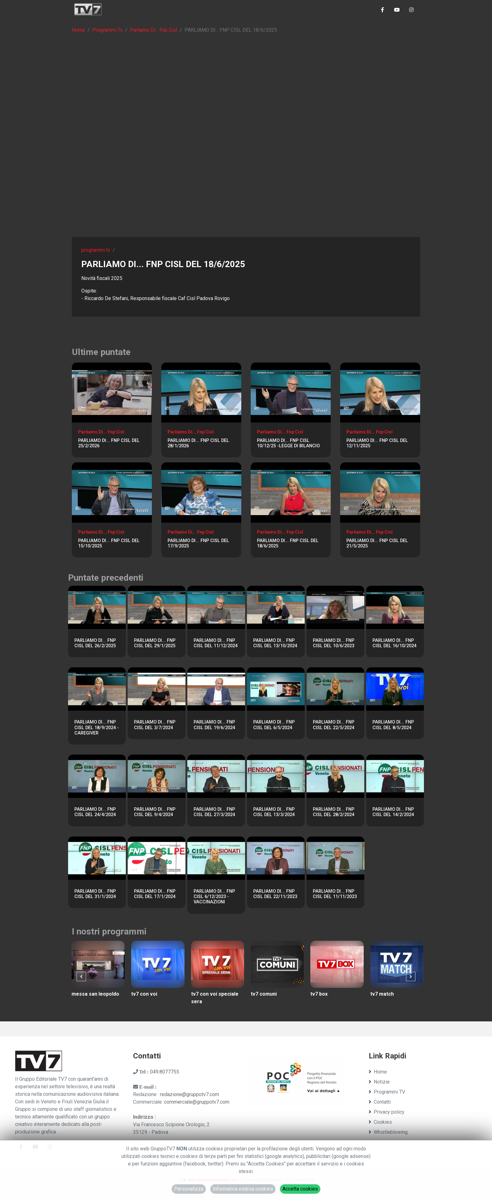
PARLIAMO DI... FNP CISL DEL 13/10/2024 (275, 643)
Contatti (380, 1102)
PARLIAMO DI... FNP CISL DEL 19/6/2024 (214, 724)
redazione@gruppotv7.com (189, 1094)
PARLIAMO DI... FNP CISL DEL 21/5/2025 (377, 543)
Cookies (380, 1122)
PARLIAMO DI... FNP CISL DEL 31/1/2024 (95, 894)
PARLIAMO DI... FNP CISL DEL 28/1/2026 (198, 443)
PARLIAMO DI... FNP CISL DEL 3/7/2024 (154, 724)
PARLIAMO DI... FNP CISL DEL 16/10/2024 (394, 643)
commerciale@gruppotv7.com (196, 1102)
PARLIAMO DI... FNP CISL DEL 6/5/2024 (274, 724)
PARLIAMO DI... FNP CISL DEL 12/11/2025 (377, 443)
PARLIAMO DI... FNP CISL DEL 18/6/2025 (287, 543)
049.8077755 (164, 1072)
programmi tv (95, 250)
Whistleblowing (388, 1132)
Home (78, 30)
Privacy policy (386, 1112)
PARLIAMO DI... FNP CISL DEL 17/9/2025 (198, 543)
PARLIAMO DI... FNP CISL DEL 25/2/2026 (109, 443)
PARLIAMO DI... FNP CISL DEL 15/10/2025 (109, 543)
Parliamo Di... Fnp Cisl (153, 30)
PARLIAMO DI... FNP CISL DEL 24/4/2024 (95, 812)
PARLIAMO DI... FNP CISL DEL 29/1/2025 (154, 643)
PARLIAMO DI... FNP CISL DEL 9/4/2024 (154, 812)
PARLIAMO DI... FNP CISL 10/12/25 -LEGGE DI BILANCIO (288, 443)
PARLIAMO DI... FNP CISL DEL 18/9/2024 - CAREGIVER (96, 727)
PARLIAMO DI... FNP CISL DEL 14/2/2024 (393, 812)
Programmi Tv (107, 30)
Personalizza (188, 1189)
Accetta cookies (300, 1189)
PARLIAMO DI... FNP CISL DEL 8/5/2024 (393, 724)
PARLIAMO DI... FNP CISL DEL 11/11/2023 (335, 894)
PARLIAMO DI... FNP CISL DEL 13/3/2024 (274, 812)
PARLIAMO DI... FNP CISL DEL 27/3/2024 (214, 812)
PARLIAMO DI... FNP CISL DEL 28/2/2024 (333, 812)
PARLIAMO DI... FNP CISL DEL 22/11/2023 (275, 894)
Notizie (379, 1082)
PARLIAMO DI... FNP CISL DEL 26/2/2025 (95, 643)
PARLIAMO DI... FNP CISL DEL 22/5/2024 (333, 724)
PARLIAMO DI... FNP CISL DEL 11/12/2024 (216, 643)
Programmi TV (387, 1092)
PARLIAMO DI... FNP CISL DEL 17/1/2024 (154, 894)
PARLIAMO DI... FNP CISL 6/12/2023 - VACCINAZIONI (214, 897)
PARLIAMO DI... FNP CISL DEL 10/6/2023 (333, 643)
